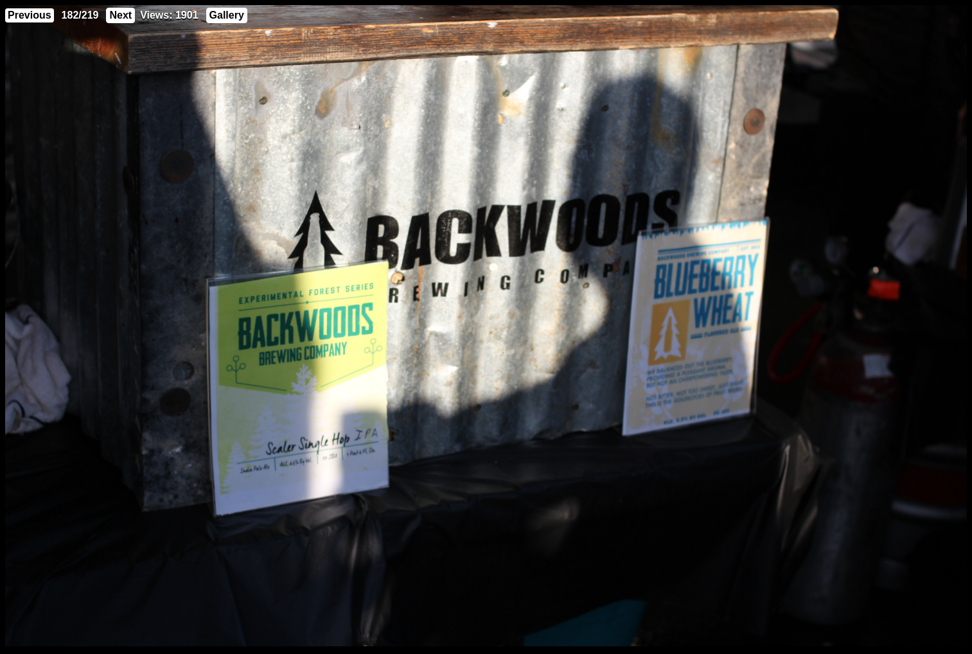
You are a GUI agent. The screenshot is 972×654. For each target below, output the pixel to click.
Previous (29, 15)
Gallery (226, 15)
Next (120, 15)
